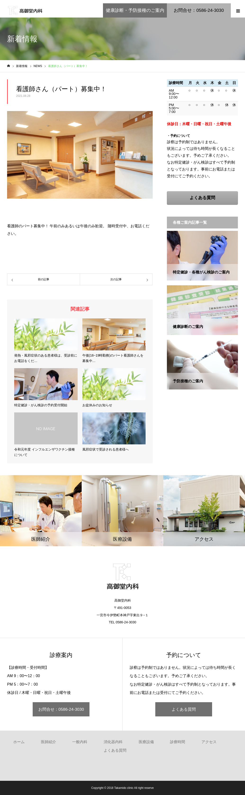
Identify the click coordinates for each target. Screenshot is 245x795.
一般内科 (79, 742)
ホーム (19, 742)
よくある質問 (184, 709)
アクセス (209, 742)
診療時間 (177, 742)
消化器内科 (113, 742)
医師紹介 (48, 742)
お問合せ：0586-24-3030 (61, 709)
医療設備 (146, 742)
